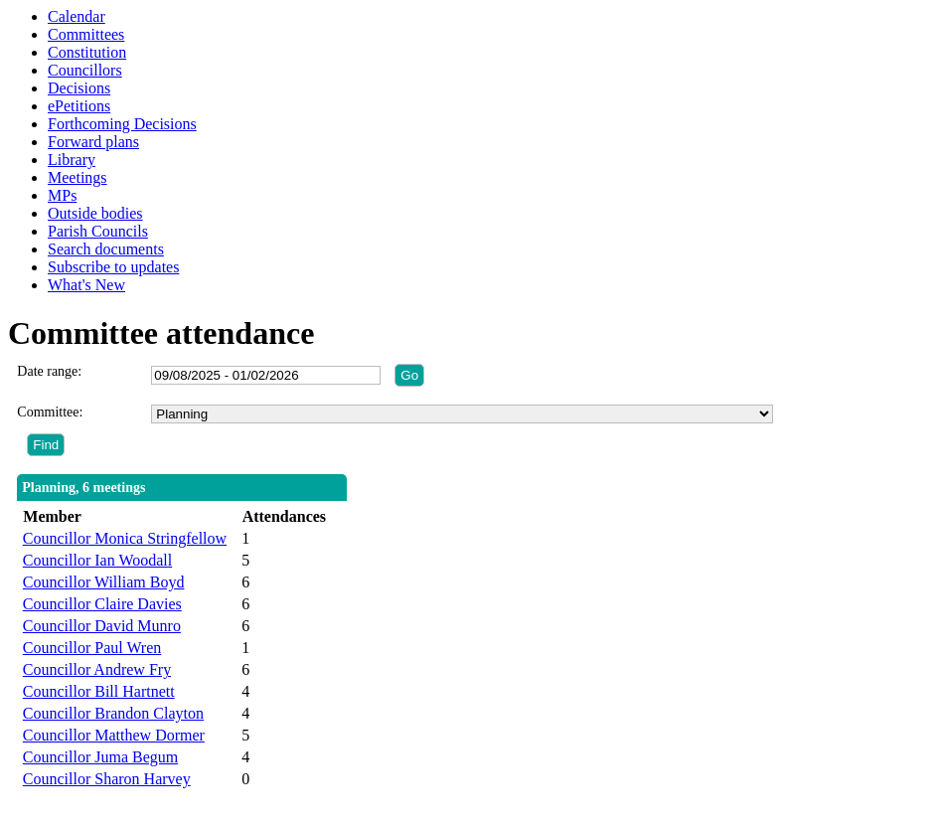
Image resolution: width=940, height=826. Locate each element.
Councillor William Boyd (104, 582)
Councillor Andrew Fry (97, 669)
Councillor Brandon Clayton (113, 713)
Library (71, 159)
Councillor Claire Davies (102, 603)
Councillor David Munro (102, 625)
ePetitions (79, 105)
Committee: (49, 412)
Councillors (85, 70)
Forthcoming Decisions (122, 123)
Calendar (76, 16)
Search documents (106, 249)
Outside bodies (95, 213)
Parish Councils (98, 231)
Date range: (49, 371)
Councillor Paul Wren (92, 647)
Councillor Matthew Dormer (114, 735)
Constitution (87, 52)
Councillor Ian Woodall (97, 560)
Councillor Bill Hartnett (99, 691)
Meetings (77, 177)
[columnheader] (127, 517)
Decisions (79, 88)
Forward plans (93, 141)
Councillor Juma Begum (100, 756)
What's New (86, 284)
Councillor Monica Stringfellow (125, 538)
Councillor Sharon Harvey (107, 778)
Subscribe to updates (113, 266)
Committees (86, 34)
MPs (62, 195)
